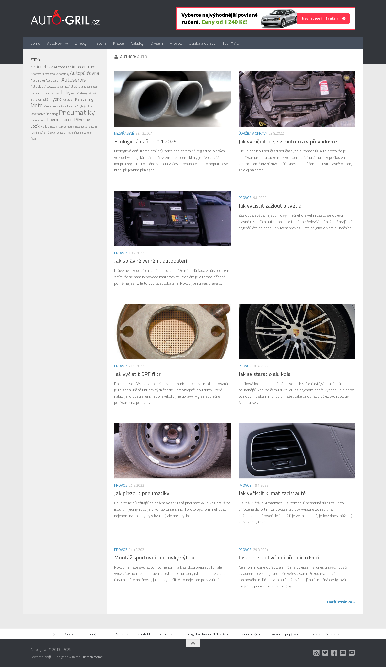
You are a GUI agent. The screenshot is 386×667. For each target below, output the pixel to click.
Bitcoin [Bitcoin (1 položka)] (94, 87)
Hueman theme (92, 656)
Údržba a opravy (202, 43)
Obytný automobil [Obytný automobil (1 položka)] (87, 106)
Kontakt (143, 634)
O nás (68, 634)
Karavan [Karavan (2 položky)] (68, 99)
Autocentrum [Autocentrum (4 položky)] (83, 67)
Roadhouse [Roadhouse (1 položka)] (81, 127)
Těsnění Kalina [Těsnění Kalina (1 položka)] (75, 133)
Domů (35, 43)
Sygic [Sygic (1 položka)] (52, 133)
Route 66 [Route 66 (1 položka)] (92, 127)
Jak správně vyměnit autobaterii (151, 261)
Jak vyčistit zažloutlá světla (270, 205)
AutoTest (166, 634)
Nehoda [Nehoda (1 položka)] (71, 106)
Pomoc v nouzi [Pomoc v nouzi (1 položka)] (38, 120)
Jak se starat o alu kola (264, 374)
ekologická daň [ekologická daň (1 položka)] (88, 93)
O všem (156, 43)
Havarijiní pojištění (284, 634)
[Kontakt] (343, 652)
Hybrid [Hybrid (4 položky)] (55, 99)
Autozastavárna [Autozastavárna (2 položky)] (56, 86)
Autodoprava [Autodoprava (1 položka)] (49, 74)
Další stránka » (341, 602)
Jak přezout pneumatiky (141, 493)
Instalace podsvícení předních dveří (279, 557)
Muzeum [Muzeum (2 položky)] (49, 106)
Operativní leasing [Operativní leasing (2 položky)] (44, 113)
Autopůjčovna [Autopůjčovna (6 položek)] (84, 73)
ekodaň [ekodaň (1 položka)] (75, 93)
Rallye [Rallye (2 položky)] (44, 126)
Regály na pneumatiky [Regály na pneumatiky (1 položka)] (62, 127)
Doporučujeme (94, 634)
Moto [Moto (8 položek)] (37, 105)
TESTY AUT (231, 43)
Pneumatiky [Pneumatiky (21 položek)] (76, 112)
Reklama (121, 634)
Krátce (118, 43)
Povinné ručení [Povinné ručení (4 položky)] (60, 119)
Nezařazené (124, 133)
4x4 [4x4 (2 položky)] (33, 67)
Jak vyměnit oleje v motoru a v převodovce (288, 141)
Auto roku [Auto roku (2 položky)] (38, 80)
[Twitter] (325, 652)
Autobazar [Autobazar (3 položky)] (62, 67)
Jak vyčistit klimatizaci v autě (272, 493)
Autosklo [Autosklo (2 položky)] (37, 86)
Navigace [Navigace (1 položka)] (61, 106)
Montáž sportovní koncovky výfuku (155, 557)
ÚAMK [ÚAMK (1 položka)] (34, 139)
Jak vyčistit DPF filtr (137, 374)
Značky (81, 43)
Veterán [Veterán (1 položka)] (88, 133)
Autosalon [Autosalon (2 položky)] (53, 80)
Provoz (176, 43)
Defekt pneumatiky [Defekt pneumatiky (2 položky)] (45, 93)
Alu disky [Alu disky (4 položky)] (45, 67)
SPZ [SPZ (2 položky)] (46, 132)
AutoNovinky (57, 43)
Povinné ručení (249, 634)
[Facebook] (334, 652)
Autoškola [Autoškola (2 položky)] (75, 86)
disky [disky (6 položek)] (65, 92)
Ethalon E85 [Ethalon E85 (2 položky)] (40, 99)
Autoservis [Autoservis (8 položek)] (73, 80)
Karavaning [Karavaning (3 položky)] (84, 99)
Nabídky (137, 43)
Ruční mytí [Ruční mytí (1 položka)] (37, 133)
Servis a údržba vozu (324, 634)
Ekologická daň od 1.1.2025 (145, 141)
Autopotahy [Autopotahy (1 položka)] (62, 74)
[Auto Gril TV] (352, 652)
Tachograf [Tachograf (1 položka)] (61, 133)
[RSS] (316, 652)
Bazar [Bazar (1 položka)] (87, 87)
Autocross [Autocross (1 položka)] (36, 74)
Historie (100, 43)
